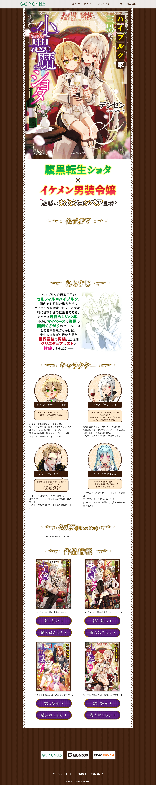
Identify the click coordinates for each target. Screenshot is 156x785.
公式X (119, 4)
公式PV (76, 4)
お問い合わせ (97, 773)
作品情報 (131, 4)
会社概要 (82, 773)
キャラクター (105, 4)
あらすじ (89, 4)
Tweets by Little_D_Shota (57, 536)
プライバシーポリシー (63, 773)
